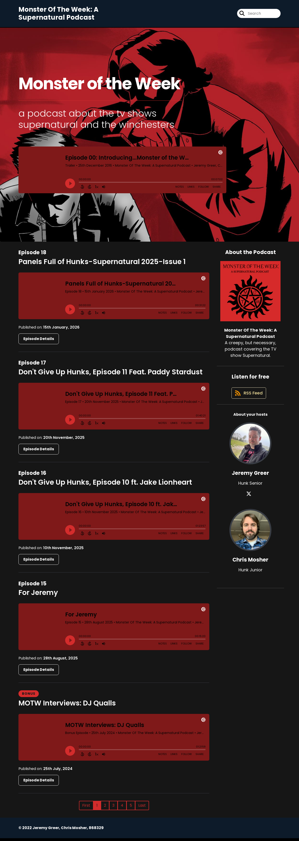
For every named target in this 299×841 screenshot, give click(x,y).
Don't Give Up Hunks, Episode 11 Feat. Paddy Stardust (110, 375)
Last (142, 808)
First (86, 808)
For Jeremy (38, 595)
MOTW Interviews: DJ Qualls (67, 706)
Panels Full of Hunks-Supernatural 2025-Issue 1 (102, 264)
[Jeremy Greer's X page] (250, 500)
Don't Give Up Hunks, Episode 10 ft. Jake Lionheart (105, 485)
